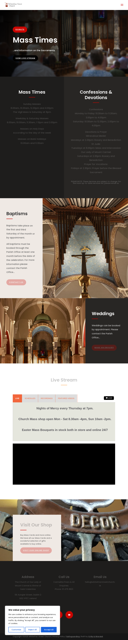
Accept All (49, 629)
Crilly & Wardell (95, 636)
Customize (16, 629)
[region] (32, 620)
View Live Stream (25, 58)
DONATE (20, 29)
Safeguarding (73, 636)
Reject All (32, 629)
